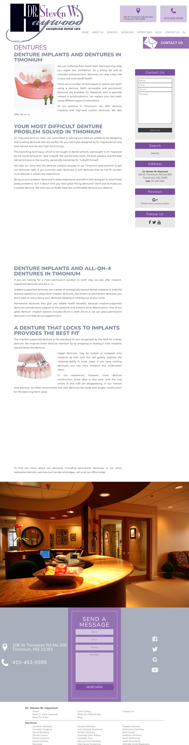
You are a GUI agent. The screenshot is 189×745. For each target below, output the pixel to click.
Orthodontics (84, 711)
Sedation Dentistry (131, 699)
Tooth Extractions (130, 705)
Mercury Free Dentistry (89, 705)
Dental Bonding (39, 695)
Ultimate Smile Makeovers (135, 708)
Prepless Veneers (130, 689)
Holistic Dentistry (86, 695)
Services (111, 32)
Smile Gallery (84, 674)
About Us (97, 32)
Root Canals (128, 695)
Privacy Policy (128, 723)
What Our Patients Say (88, 677)
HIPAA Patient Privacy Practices (137, 720)
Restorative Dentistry (132, 692)
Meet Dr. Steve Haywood (44, 677)
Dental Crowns (39, 699)
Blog (158, 32)
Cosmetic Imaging (41, 692)
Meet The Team (39, 680)
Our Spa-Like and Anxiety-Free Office (95, 733)
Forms (35, 723)
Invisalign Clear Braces (88, 699)
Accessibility (128, 726)
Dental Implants (40, 702)
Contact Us (172, 32)
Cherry (88, 720)
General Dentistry (86, 689)
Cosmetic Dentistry (41, 689)
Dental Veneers (39, 705)
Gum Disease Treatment (89, 692)
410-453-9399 (173, 18)
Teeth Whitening (130, 702)
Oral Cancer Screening (88, 708)
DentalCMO (117, 739)
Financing (37, 733)
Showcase (126, 32)
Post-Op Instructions (87, 730)
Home (84, 32)
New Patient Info (40, 720)
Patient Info (143, 32)
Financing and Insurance (89, 726)
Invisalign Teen (85, 702)
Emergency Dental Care (43, 711)
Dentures (36, 708)
